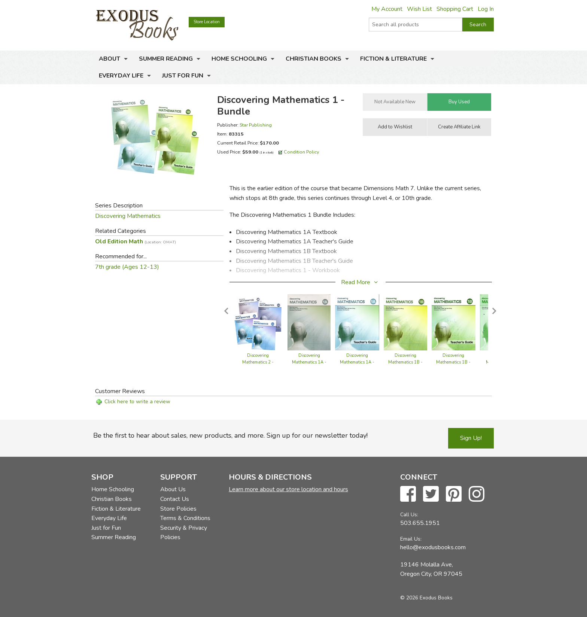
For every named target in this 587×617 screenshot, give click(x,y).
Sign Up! (471, 438)
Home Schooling (239, 59)
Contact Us (174, 499)
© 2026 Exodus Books (426, 597)
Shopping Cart (455, 9)
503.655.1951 (420, 523)
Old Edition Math (135, 241)
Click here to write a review (137, 401)
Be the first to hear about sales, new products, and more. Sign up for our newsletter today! (230, 435)
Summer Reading (166, 59)
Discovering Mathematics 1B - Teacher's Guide (453, 362)
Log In (486, 9)
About (109, 59)
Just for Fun (182, 76)
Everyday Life (121, 76)
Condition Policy (301, 152)
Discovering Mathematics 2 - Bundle (258, 362)
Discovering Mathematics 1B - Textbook (405, 362)
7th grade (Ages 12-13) (127, 267)
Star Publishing (256, 125)
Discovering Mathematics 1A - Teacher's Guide (357, 362)
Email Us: (411, 538)
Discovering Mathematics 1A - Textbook (309, 362)
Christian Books (313, 59)
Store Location (207, 22)
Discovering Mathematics (128, 216)
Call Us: (409, 514)
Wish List (419, 9)
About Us (173, 489)
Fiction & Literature (393, 59)
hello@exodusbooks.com (433, 547)
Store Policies (178, 509)
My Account (386, 9)
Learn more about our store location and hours (288, 489)
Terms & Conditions (185, 518)
